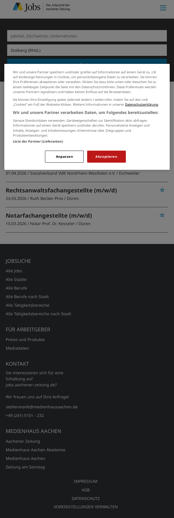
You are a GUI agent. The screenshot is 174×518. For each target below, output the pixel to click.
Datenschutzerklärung (141, 104)
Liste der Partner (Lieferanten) (38, 141)
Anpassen (64, 156)
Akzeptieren (106, 156)
